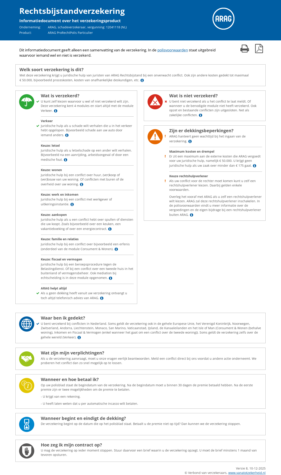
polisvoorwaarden (172, 49)
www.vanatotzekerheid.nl (247, 473)
